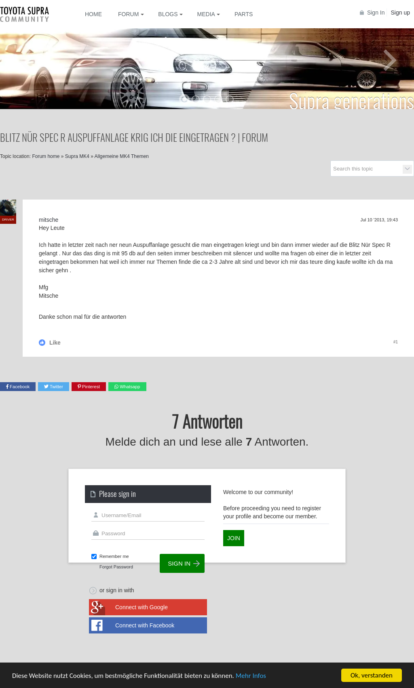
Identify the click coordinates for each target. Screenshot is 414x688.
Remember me (114, 556)
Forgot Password (116, 566)
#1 (395, 342)
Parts (243, 14)
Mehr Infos (251, 676)
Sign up (400, 12)
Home (93, 14)
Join (233, 538)
